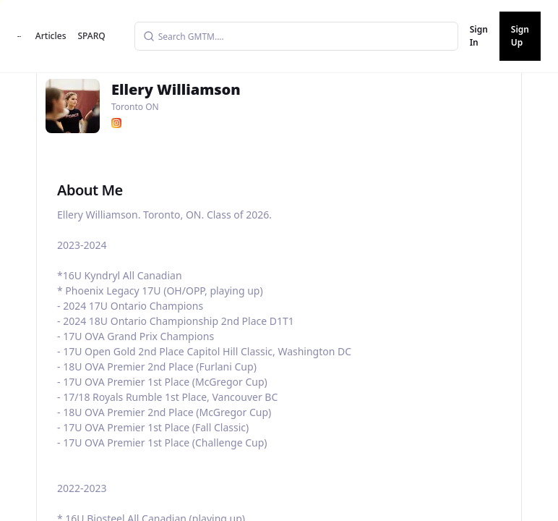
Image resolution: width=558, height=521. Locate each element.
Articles (50, 36)
